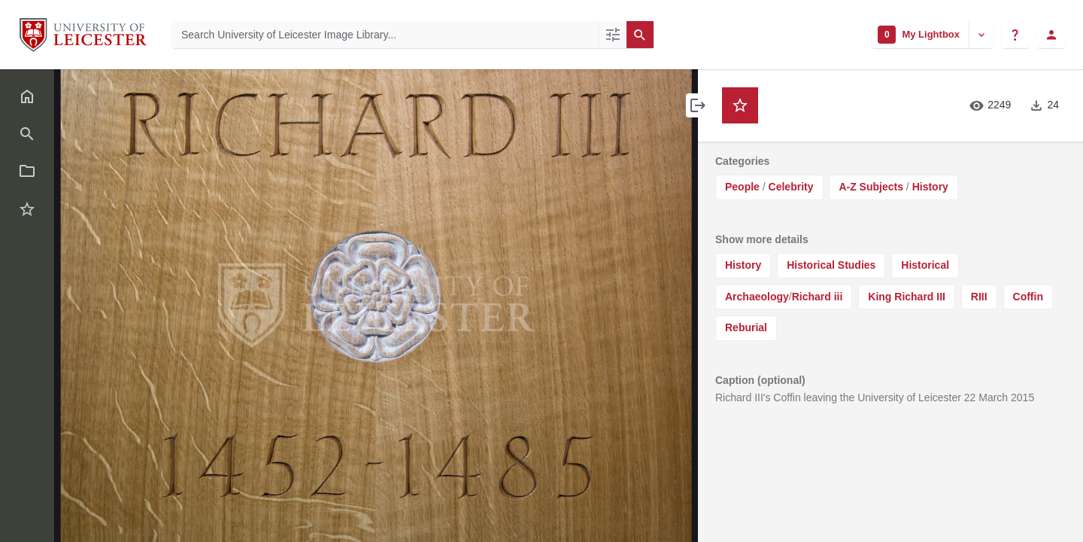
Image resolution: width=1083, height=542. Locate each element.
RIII (979, 297)
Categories (742, 161)
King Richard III (906, 297)
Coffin (1028, 297)
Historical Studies (831, 265)
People (742, 187)
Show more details (761, 239)
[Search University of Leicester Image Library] (385, 34)
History (930, 187)
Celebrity (791, 187)
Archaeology (757, 297)
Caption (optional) (760, 380)
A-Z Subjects (871, 187)
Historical (925, 265)
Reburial (746, 327)
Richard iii (817, 297)
